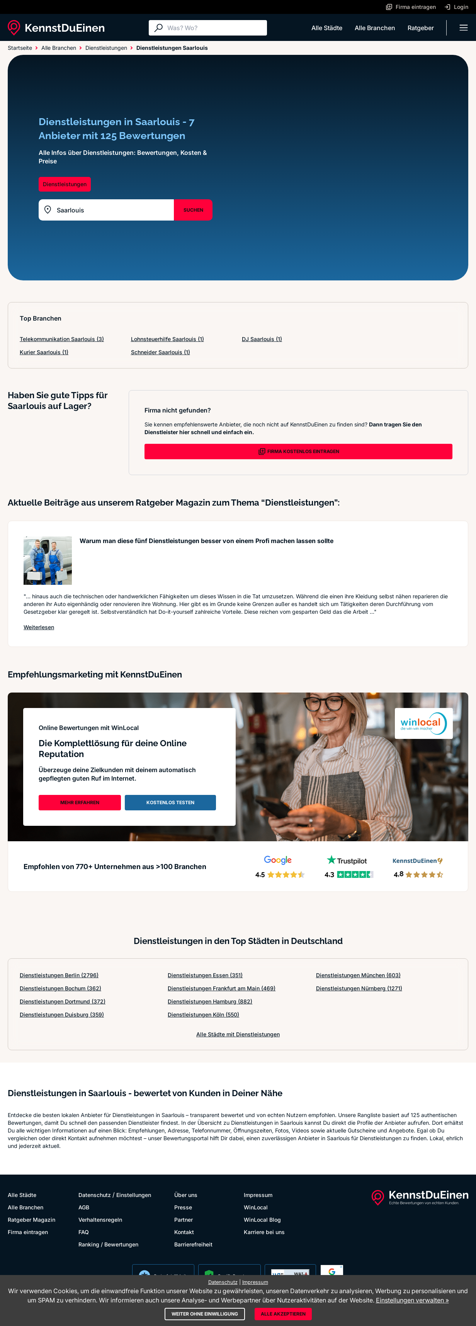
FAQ (83, 1232)
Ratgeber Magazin (31, 1219)
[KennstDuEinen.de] (56, 28)
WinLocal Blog (262, 1219)
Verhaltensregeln (100, 1219)
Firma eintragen (28, 1232)
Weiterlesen (39, 626)
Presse (183, 1207)
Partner (183, 1219)
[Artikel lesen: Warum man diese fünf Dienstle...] (48, 561)
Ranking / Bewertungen (108, 1244)
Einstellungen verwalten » (412, 1300)
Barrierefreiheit (193, 1244)
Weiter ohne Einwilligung (205, 1314)
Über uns (185, 1195)
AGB (83, 1207)
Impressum (258, 1195)
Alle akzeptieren (283, 1314)
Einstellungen (133, 1195)
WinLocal (256, 1207)
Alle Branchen (375, 28)
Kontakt (184, 1232)
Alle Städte (326, 28)
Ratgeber (421, 28)
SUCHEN (193, 210)
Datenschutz (94, 1195)
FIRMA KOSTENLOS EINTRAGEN (298, 451)
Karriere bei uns (264, 1232)
